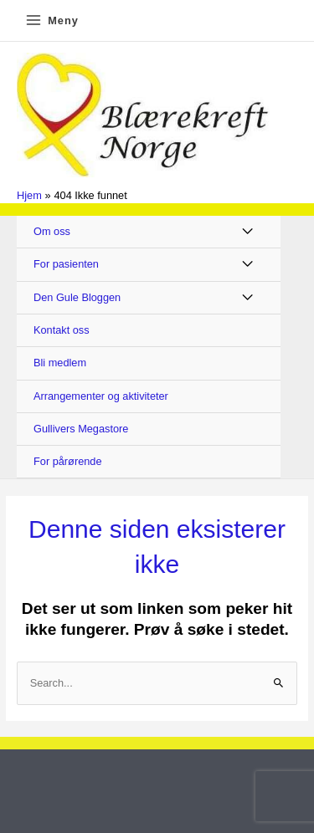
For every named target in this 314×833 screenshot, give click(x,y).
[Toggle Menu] (248, 232)
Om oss (51, 231)
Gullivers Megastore (80, 428)
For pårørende (67, 461)
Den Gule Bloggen (77, 297)
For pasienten (66, 264)
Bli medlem (59, 362)
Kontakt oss (61, 330)
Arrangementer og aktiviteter (100, 396)
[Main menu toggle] (51, 20)
